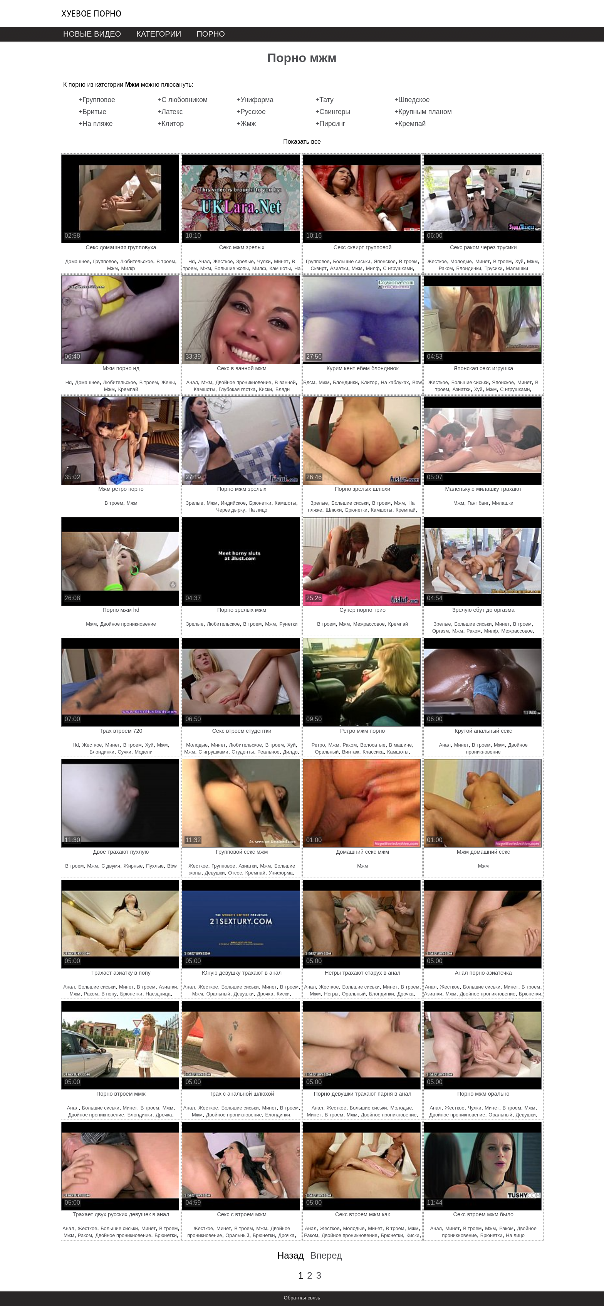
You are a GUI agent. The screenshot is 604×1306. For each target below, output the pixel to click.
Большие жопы (232, 268)
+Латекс (170, 112)
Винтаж (350, 752)
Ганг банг (478, 503)
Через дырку (230, 510)
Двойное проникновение (243, 382)
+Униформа (255, 100)
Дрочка (265, 994)
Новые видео (92, 34)
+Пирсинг (330, 124)
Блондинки (468, 268)
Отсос (235, 873)
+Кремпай (410, 124)
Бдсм (309, 382)
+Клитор (171, 124)
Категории (158, 34)
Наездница (158, 994)
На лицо (257, 510)
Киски (265, 389)
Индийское (233, 503)
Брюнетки (260, 503)
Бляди (282, 389)
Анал (204, 261)
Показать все (302, 141)
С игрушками (398, 268)
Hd (191, 261)
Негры (331, 994)
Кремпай (128, 389)
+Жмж (246, 124)
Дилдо (290, 752)
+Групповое (97, 100)
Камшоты (280, 268)
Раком (446, 268)
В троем (165, 261)
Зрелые (244, 261)
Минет (281, 261)
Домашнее (77, 261)
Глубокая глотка (237, 389)
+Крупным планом (423, 112)
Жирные (133, 866)
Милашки (502, 503)
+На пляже (96, 124)
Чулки (264, 261)
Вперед (326, 1255)
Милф (128, 268)
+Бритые (92, 112)
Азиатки (339, 268)
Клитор (369, 382)
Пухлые (155, 866)
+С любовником (183, 100)
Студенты (243, 752)
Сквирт (318, 268)
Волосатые (373, 745)
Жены (168, 382)
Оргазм (440, 631)
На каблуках (395, 382)
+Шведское (412, 100)
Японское (385, 261)
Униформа (280, 873)
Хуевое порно (91, 13)
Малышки (517, 268)
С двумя (110, 866)
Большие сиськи (351, 261)
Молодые (461, 261)
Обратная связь (302, 1298)
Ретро (318, 745)
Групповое (105, 261)
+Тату (324, 100)
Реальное (268, 752)
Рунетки (288, 624)
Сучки (124, 752)
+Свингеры (332, 112)
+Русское (251, 112)
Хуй (519, 261)
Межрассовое (369, 624)
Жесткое (223, 261)
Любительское (136, 261)
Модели (143, 752)
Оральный (327, 752)
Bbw (417, 382)
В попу (108, 994)
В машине (400, 745)
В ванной (285, 382)
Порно (210, 34)
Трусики (494, 268)
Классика (373, 752)
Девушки (215, 873)
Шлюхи (333, 510)
